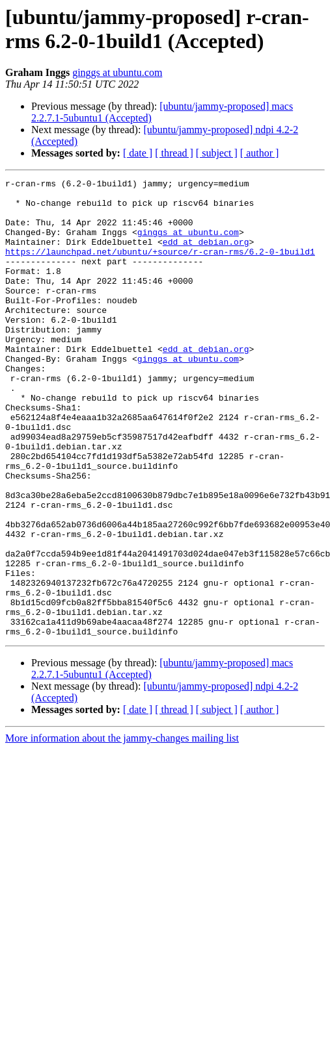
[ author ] (259, 152)
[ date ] (137, 152)
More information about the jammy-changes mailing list (122, 829)
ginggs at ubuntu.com (117, 72)
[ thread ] (174, 152)
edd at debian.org (206, 255)
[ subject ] (217, 152)
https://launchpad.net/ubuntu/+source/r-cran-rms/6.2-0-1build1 (160, 267)
